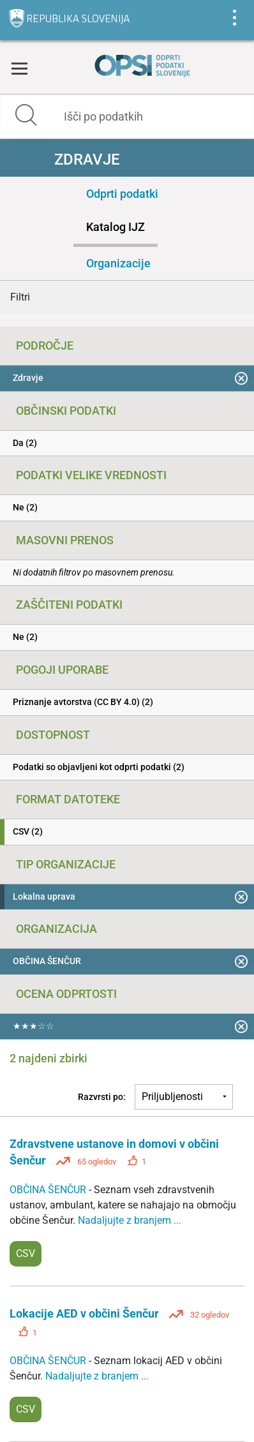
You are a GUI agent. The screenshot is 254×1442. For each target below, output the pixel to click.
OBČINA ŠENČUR (49, 1190)
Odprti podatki (122, 193)
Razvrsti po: (102, 1097)
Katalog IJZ (115, 227)
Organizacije (118, 263)
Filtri (20, 297)
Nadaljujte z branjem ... (129, 1220)
